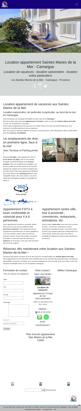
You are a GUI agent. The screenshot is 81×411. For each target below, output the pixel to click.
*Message (6, 302)
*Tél (6, 287)
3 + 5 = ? (6, 320)
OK (55, 409)
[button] (44, 150)
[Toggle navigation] (76, 4)
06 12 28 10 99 (44, 312)
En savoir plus (47, 409)
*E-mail (6, 295)
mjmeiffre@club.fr (43, 325)
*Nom (6, 279)
